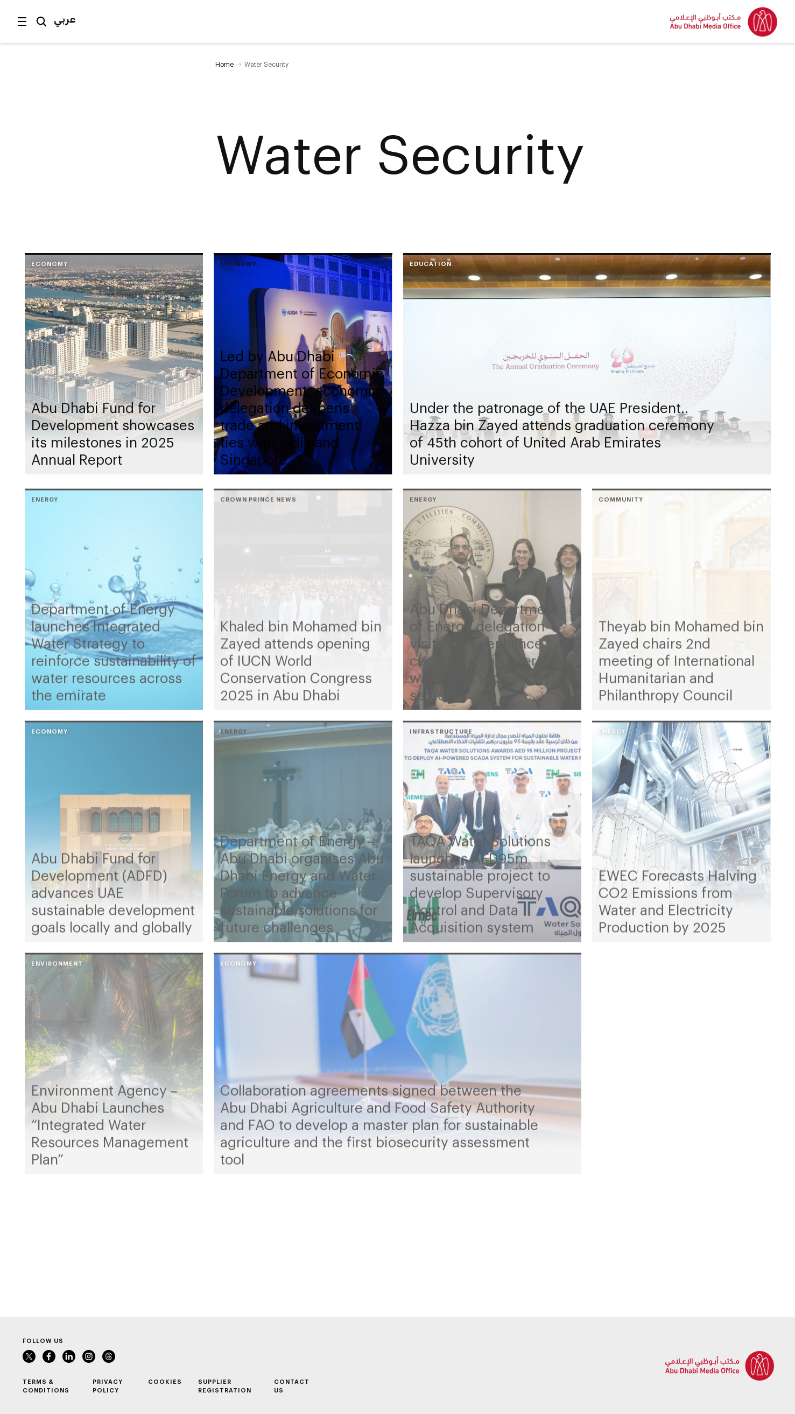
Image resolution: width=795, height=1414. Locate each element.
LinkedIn (68, 1356)
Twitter (29, 1356)
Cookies (165, 1381)
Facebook (49, 1356)
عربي (65, 19)
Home (224, 64)
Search (41, 21)
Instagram (88, 1356)
